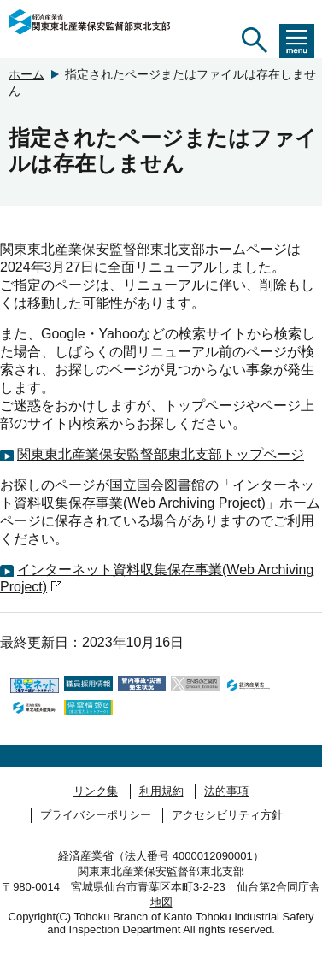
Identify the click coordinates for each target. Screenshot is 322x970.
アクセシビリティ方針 (227, 814)
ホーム (26, 74)
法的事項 (226, 791)
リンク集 (95, 791)
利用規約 (161, 791)
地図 (161, 902)
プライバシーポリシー (95, 814)
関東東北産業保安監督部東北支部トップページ (160, 454)
